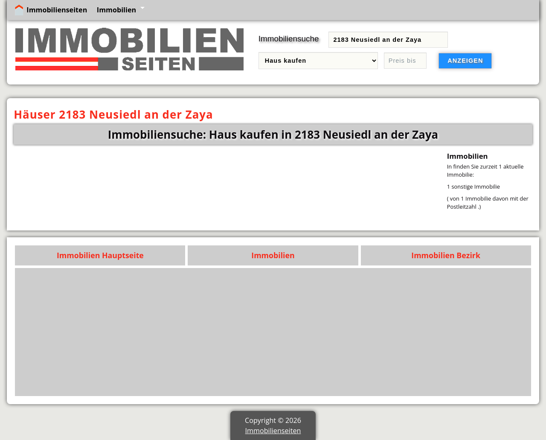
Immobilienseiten (56, 10)
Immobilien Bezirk (445, 255)
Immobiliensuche (288, 38)
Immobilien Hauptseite (100, 255)
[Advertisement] (273, 332)
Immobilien (116, 10)
